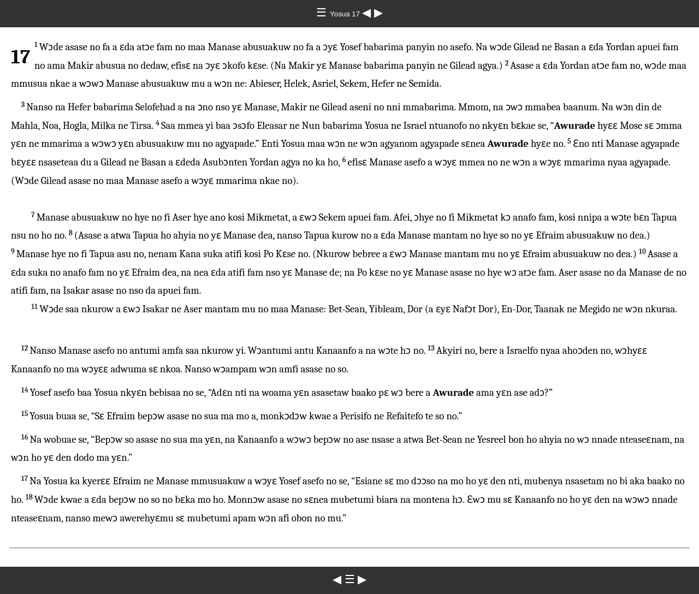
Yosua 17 (346, 14)
